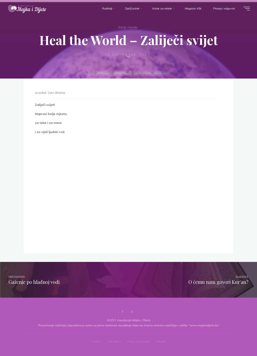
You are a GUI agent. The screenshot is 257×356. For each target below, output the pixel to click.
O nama (96, 341)
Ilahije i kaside (128, 27)
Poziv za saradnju (138, 341)
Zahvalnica (114, 341)
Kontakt (161, 341)
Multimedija (104, 73)
